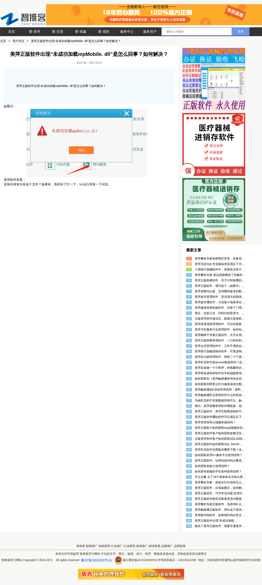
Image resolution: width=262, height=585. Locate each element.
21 (189, 367)
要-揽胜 (103, 31)
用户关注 (18, 41)
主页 (3, 41)
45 (189, 498)
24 (189, 384)
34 (189, 438)
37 (189, 455)
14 (189, 329)
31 (189, 422)
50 (189, 526)
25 (189, 389)
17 (189, 346)
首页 (11, 31)
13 (189, 324)
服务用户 (150, 31)
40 (189, 471)
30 (189, 416)
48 (189, 515)
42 (189, 482)
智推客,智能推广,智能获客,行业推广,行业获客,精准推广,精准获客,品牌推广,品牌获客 (130, 546)
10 (189, 307)
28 (189, 406)
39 (189, 466)
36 (189, 449)
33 (189, 433)
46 (189, 504)
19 (189, 356)
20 (189, 362)
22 (189, 373)
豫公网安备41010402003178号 (143, 560)
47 (189, 509)
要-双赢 (80, 31)
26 (189, 395)
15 (189, 335)
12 (189, 318)
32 (189, 427)
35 (189, 444)
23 (189, 378)
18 (189, 351)
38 (189, 460)
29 (189, 411)
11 (189, 313)
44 (189, 493)
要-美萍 (34, 31)
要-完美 (57, 31)
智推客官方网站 (90, 553)
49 (189, 520)
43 (189, 487)
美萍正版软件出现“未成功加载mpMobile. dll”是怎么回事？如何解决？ (76, 41)
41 (189, 477)
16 (189, 340)
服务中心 (127, 31)
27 (189, 400)
